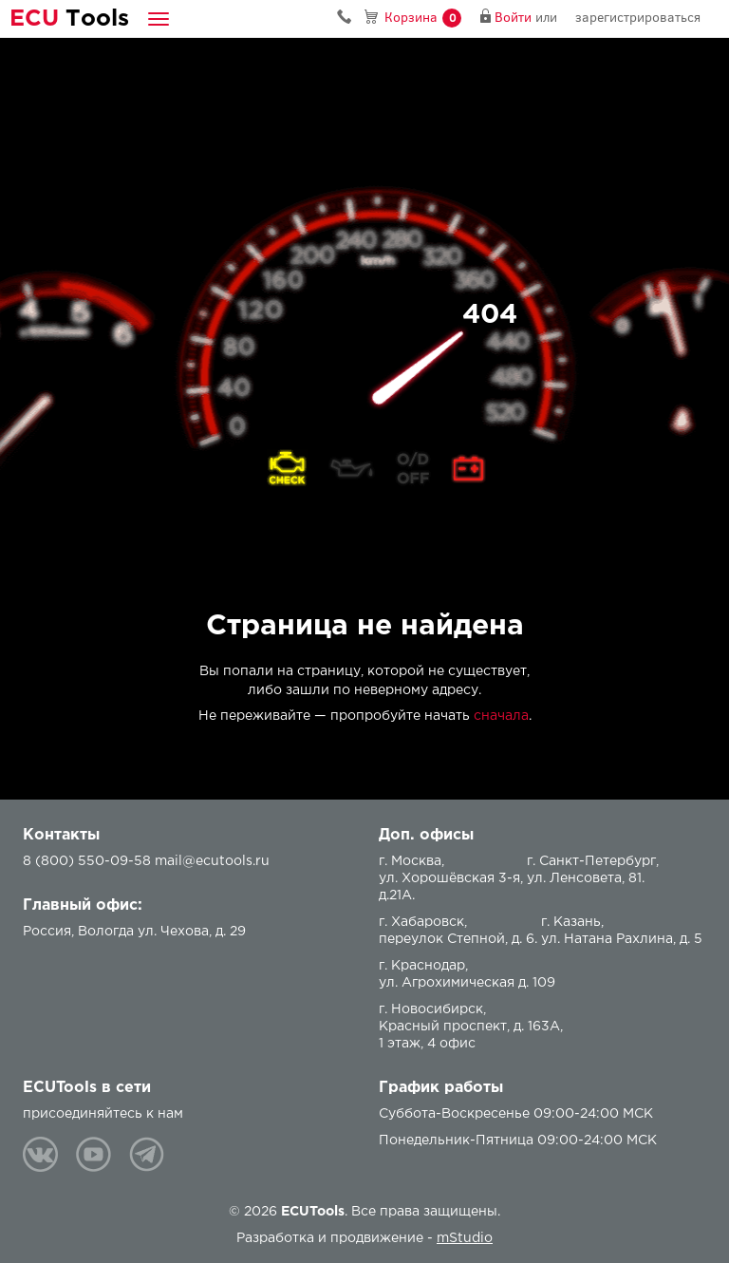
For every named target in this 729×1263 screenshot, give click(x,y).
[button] (158, 18)
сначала (501, 716)
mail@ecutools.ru (212, 861)
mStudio (465, 1238)
